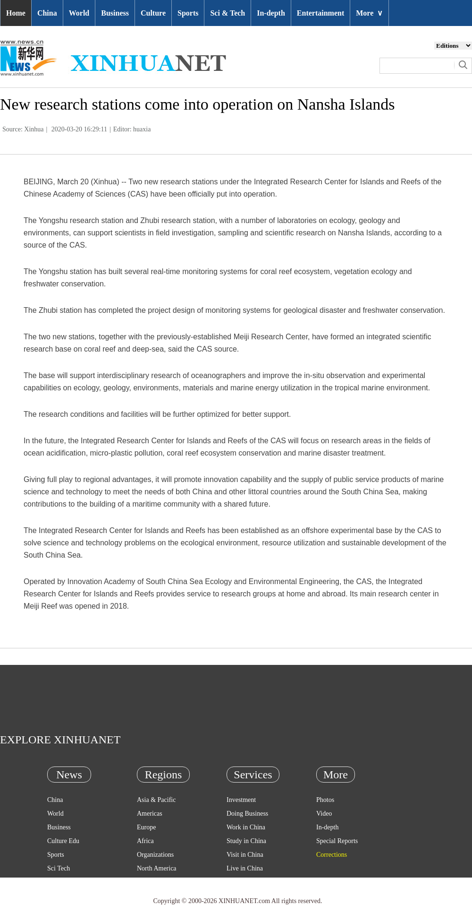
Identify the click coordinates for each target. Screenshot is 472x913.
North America (157, 868)
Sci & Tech (227, 13)
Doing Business (247, 813)
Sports (187, 13)
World (79, 13)
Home (15, 13)
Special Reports (337, 840)
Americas (149, 813)
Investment (241, 799)
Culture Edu (63, 840)
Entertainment (320, 13)
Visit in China (245, 854)
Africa (145, 840)
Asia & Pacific (156, 799)
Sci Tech (58, 868)
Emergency (242, 882)
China (47, 13)
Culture (153, 13)
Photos (325, 799)
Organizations (155, 854)
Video (324, 813)
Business (115, 13)
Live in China (245, 868)
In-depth (271, 13)
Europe (146, 827)
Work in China (246, 827)
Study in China (246, 840)
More (369, 13)
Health (56, 882)
